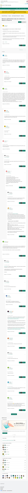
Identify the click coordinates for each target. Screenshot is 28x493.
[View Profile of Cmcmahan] (10, 311)
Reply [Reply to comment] (23, 83)
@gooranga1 (5, 266)
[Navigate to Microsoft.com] (3, 5)
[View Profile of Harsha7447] (5, 88)
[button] (19, 22)
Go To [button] (24, 8)
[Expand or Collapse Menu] (1, 7)
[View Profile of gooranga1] (5, 241)
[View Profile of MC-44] (10, 367)
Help (22, 8)
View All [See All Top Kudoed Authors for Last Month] (3, 470)
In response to (6, 73)
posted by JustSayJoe (15, 213)
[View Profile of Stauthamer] (5, 55)
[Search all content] (18, 10)
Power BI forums (4, 15)
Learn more (2, 2)
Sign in (19, 8)
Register (17, 8)
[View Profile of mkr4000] (9, 295)
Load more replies (14, 414)
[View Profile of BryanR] (7, 71)
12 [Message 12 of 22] (6, 274)
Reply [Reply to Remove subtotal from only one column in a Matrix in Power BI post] (23, 45)
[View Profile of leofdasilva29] (5, 25)
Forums (9, 15)
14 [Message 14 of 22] (6, 164)
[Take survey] (4, 433)
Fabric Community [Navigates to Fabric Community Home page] (8, 5)
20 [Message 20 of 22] (6, 119)
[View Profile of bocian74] (10, 397)
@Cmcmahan (9, 387)
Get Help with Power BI (16, 15)
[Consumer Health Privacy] (9, 490)
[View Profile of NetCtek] (7, 110)
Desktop (22, 15)
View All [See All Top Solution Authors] (3, 455)
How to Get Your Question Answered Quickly (8, 440)
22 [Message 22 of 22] (6, 81)
